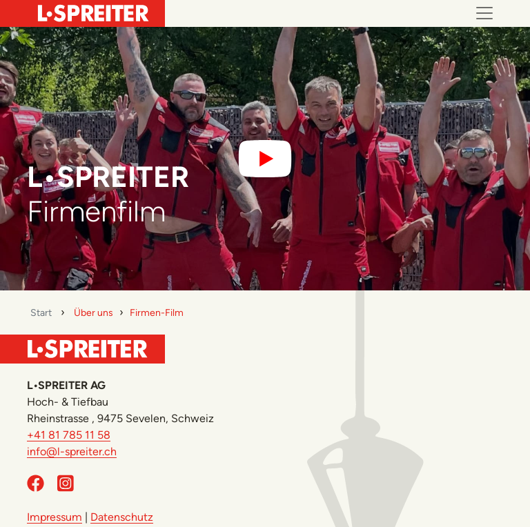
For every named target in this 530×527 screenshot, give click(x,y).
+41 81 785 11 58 (68, 434)
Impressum (54, 517)
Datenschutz (121, 517)
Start (41, 313)
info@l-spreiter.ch (72, 451)
